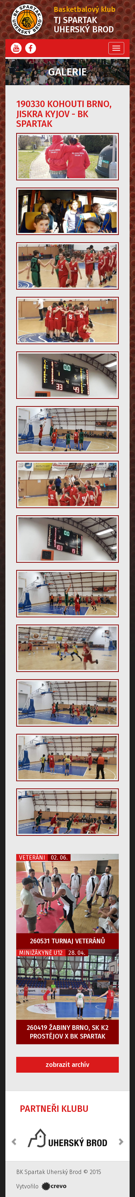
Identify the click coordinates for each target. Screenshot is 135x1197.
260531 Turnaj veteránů (67, 941)
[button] (14, 1137)
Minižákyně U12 (41, 952)
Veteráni (32, 857)
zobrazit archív (67, 1065)
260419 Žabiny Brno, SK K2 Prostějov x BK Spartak (67, 1032)
